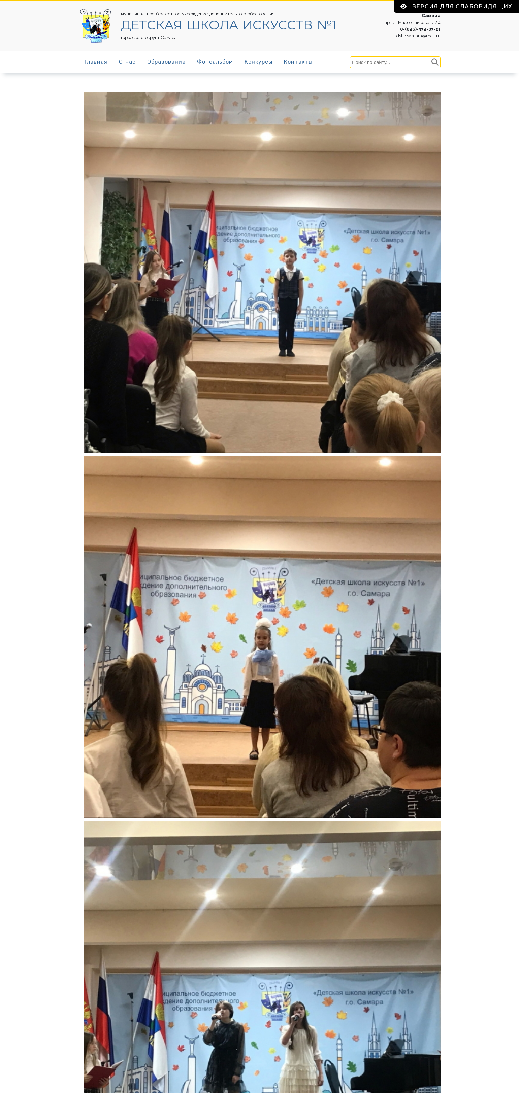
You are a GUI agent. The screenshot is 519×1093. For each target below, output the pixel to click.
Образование (166, 62)
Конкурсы (258, 62)
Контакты (298, 62)
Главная (96, 62)
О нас (127, 62)
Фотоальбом (215, 62)
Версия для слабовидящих (456, 6)
